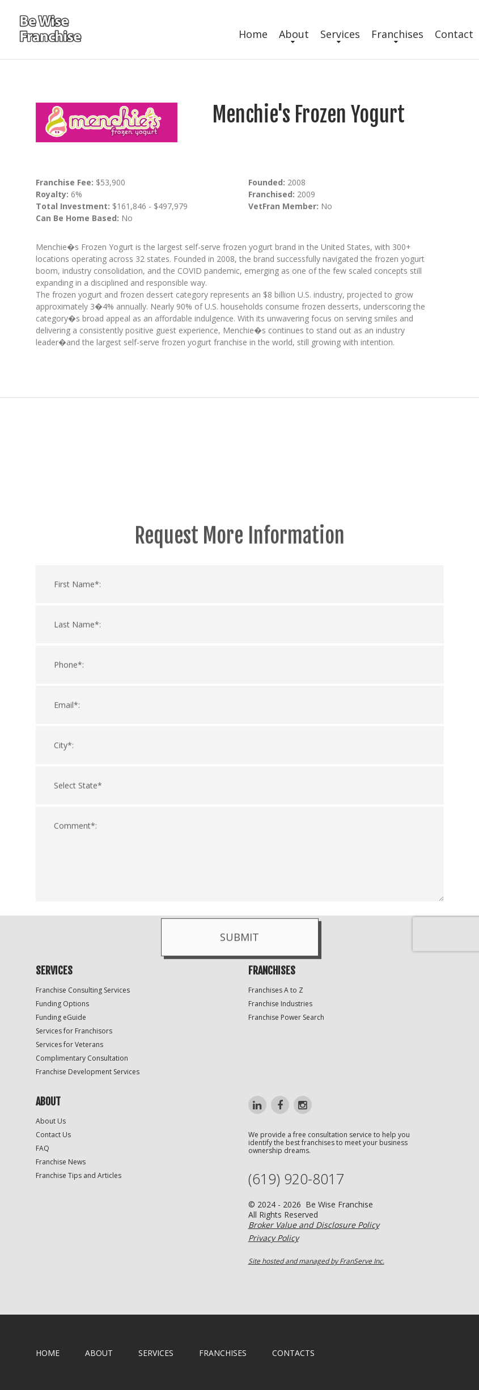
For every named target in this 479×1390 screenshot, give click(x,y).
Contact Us (53, 1134)
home (48, 1352)
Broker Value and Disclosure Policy (313, 1224)
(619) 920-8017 (296, 1179)
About (294, 34)
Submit (239, 1077)
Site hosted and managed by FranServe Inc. (316, 1261)
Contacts (293, 1352)
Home (253, 34)
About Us (51, 1121)
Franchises (397, 34)
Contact (454, 34)
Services (340, 34)
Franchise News (61, 1162)
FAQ (42, 1148)
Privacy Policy (273, 1237)
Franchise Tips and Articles (78, 1175)
